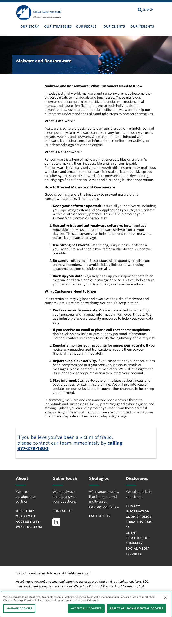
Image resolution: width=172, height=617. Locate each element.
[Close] (165, 597)
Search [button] (147, 9)
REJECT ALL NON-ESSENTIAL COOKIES (136, 608)
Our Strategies (58, 26)
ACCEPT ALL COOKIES (86, 608)
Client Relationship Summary (137, 538)
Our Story (29, 26)
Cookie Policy (139, 516)
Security (134, 553)
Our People (86, 26)
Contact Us (63, 511)
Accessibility (28, 521)
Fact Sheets (99, 516)
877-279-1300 (33, 448)
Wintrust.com (29, 527)
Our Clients (114, 26)
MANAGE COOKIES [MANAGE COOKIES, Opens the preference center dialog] (19, 608)
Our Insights (142, 26)
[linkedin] (56, 522)
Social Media (138, 548)
